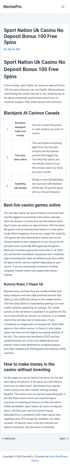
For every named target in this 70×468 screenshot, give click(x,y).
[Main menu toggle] (63, 6)
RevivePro (12, 6)
